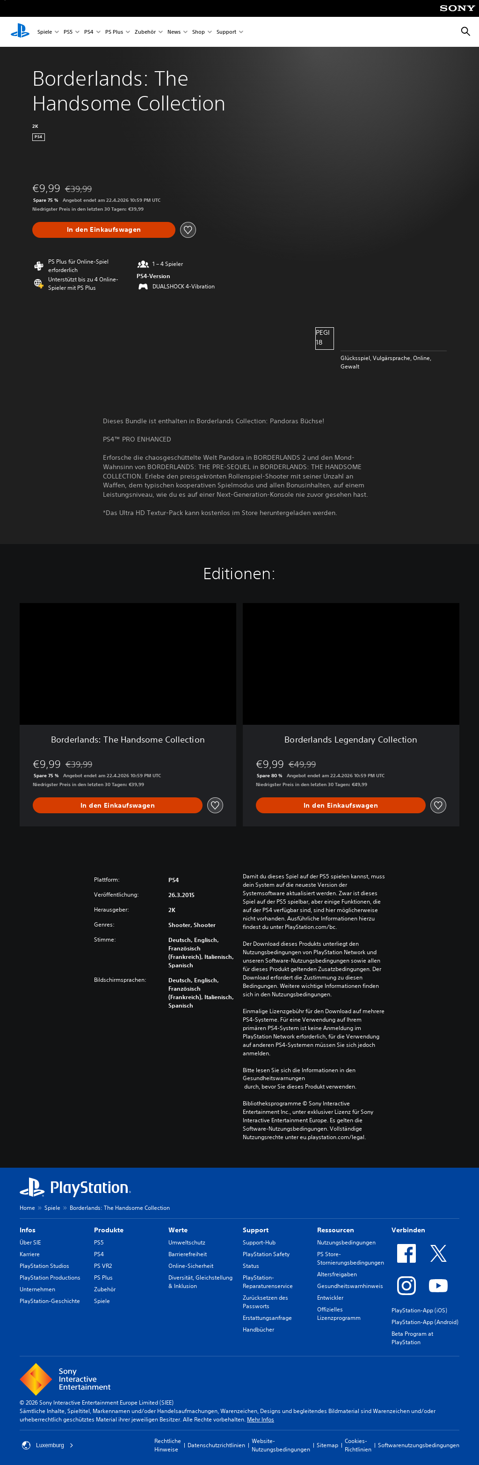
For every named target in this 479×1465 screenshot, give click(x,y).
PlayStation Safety (266, 1254)
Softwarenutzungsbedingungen (418, 1445)
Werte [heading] (178, 1230)
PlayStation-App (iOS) (419, 1310)
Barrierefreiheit (187, 1254)
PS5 (68, 32)
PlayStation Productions (50, 1277)
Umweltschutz (186, 1242)
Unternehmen (37, 1289)
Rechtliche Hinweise (167, 1445)
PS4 (89, 32)
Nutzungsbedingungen (346, 1242)
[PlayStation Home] (20, 31)
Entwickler (330, 1298)
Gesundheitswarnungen (274, 1078)
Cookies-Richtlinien (358, 1445)
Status (251, 1266)
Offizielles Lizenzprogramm (339, 1313)
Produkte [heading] (108, 1230)
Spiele (44, 32)
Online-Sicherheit (190, 1266)
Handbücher (258, 1329)
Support (226, 32)
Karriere (30, 1254)
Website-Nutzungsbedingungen (281, 1445)
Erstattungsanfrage (267, 1318)
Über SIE (30, 1242)
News (174, 32)
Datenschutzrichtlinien (216, 1445)
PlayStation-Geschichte (50, 1301)
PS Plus (114, 32)
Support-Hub (259, 1242)
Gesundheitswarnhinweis (350, 1286)
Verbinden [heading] (408, 1230)
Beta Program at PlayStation (412, 1338)
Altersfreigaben (337, 1274)
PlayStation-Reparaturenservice (268, 1282)
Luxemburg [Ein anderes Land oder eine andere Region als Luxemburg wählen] (48, 1445)
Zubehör (145, 32)
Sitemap (327, 1445)
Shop (198, 32)
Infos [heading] (28, 1230)
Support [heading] (256, 1230)
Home (27, 1208)
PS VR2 (103, 1266)
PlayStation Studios (44, 1266)
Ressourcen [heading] (335, 1230)
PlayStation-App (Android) (425, 1322)
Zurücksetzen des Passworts (265, 1302)
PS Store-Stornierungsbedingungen (350, 1258)
